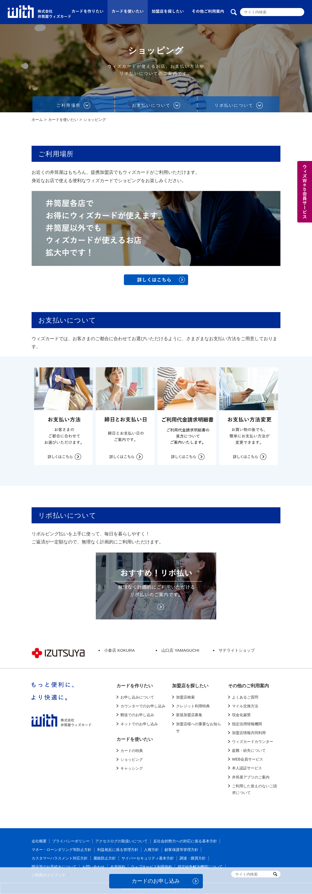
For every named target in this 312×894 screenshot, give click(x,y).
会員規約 (117, 867)
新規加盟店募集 (189, 715)
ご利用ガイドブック (48, 875)
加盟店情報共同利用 (249, 733)
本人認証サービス (247, 768)
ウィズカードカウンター (252, 741)
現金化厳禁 (241, 715)
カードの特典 (131, 751)
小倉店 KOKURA (119, 650)
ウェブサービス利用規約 (151, 867)
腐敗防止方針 (104, 858)
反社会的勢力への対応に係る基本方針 (185, 841)
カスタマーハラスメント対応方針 (60, 858)
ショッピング (131, 759)
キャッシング (131, 768)
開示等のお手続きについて (54, 867)
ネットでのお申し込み (139, 724)
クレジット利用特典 (193, 706)
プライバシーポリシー (71, 841)
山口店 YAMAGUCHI (180, 650)
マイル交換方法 (245, 706)
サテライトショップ (237, 650)
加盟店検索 (185, 697)
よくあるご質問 (245, 697)
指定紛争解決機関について (200, 867)
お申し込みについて (137, 697)
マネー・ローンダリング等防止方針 (62, 849)
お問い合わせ (93, 867)
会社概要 (39, 841)
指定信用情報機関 (247, 724)
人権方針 (151, 849)
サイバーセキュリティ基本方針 (147, 858)
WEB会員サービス (247, 759)
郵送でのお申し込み (137, 715)
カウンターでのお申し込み (142, 706)
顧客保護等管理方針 (181, 849)
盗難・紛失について (249, 750)
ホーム (37, 119)
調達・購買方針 (193, 858)
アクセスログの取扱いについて (121, 841)
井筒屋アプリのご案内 (250, 777)
